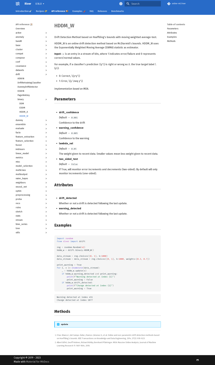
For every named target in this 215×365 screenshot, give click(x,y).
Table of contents (176, 24)
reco (32, 203)
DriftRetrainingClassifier (29, 82)
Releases (102, 11)
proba (32, 199)
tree (32, 228)
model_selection (32, 166)
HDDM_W (23, 116)
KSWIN (20, 91)
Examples (172, 37)
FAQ (91, 11)
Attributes (172, 33)
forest (32, 145)
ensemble (32, 124)
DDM (21, 103)
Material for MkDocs (37, 361)
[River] (17, 4)
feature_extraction (32, 136)
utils (32, 232)
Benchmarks (117, 11)
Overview (20, 28)
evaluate (32, 128)
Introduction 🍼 (24, 11)
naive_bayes (32, 178)
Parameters (172, 28)
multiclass (32, 170)
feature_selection (32, 141)
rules (32, 207)
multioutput (32, 174)
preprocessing (32, 195)
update (64, 324)
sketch (32, 211)
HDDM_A (23, 112)
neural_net (32, 187)
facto (32, 132)
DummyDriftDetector (27, 87)
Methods (171, 41)
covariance (32, 66)
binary (32, 99)
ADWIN (20, 78)
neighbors (32, 182)
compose (32, 58)
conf (32, 62)
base (32, 45)
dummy (32, 120)
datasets (32, 70)
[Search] (143, 3)
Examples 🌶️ (78, 11)
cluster (32, 49)
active (32, 33)
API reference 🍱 (59, 11)
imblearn (32, 149)
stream (32, 220)
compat (32, 53)
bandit (32, 41)
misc (32, 161)
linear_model (32, 153)
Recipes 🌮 (41, 11)
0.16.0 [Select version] (38, 3)
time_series (32, 224)
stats (32, 216)
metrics (32, 157)
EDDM (22, 107)
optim (32, 191)
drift (32, 74)
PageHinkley (23, 95)
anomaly (32, 37)
